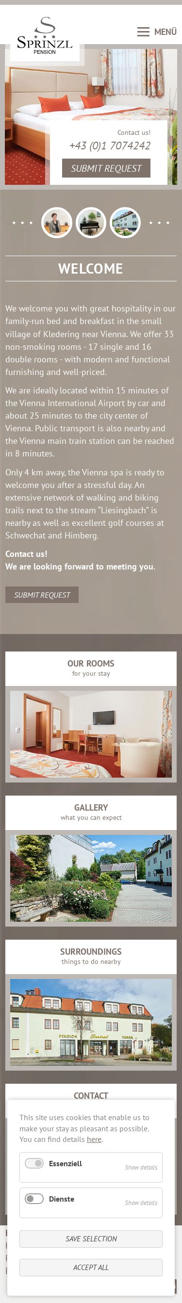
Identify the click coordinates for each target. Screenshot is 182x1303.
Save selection (91, 1238)
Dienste (61, 1199)
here (94, 1139)
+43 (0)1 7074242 (109, 145)
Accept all (91, 1267)
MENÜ (157, 31)
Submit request (106, 168)
